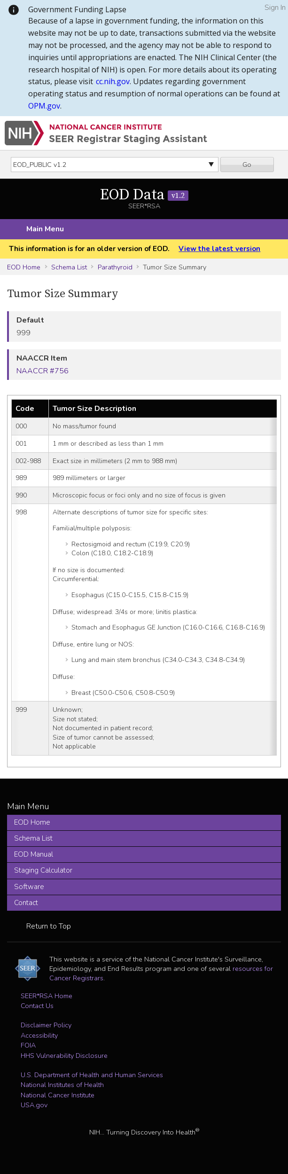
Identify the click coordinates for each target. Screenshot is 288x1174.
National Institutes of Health (62, 1084)
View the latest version (219, 248)
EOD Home (23, 267)
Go (246, 164)
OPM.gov (44, 106)
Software (29, 886)
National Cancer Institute (57, 1095)
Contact (26, 902)
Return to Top (48, 926)
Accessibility (39, 1035)
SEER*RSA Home (46, 996)
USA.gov (34, 1105)
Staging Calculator (43, 870)
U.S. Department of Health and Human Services (92, 1074)
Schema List (69, 267)
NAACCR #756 (42, 371)
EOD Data (144, 195)
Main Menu (45, 229)
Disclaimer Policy (46, 1025)
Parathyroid (115, 267)
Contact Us (37, 1005)
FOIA (28, 1045)
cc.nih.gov (113, 81)
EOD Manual (33, 854)
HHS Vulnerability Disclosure (64, 1055)
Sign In (275, 7)
